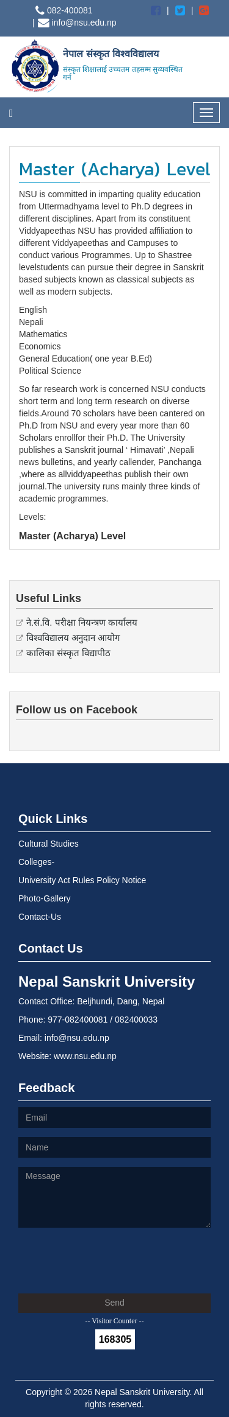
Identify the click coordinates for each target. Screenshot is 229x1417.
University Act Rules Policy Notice (82, 880)
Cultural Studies (48, 843)
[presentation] (111, 1260)
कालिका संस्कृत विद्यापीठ (68, 653)
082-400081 (64, 10)
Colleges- (36, 862)
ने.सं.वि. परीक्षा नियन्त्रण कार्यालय (81, 622)
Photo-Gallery (44, 898)
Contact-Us (39, 917)
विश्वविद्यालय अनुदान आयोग (73, 637)
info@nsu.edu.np (77, 22)
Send (114, 1302)
